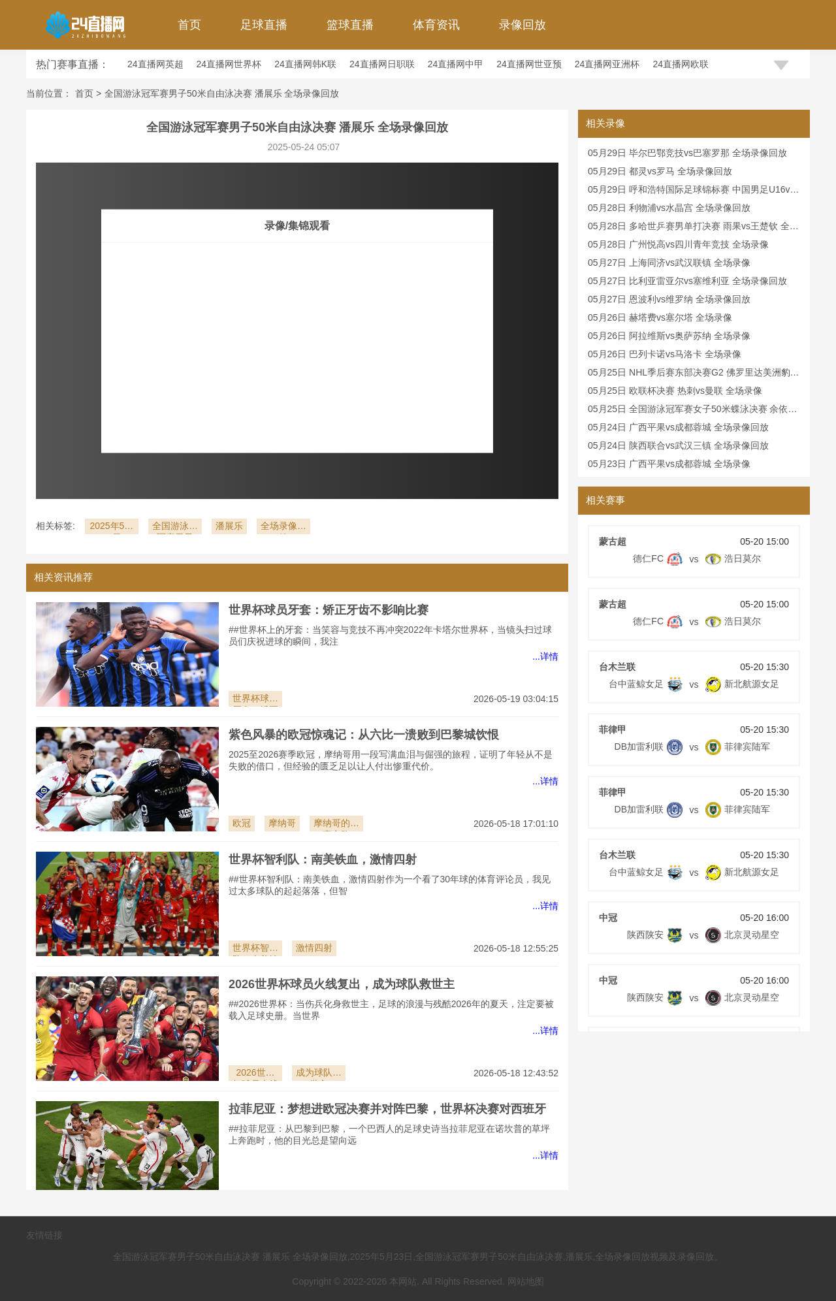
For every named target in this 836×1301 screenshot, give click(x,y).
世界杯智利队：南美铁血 (255, 949)
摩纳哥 (282, 823)
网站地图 (525, 1281)
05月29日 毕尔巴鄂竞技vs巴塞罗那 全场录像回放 (687, 153)
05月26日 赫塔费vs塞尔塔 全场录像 (660, 317)
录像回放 (522, 24)
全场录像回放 (283, 527)
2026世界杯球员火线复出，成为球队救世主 (342, 984)
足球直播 (263, 24)
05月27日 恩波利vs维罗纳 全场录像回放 (669, 299)
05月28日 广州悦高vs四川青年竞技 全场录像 (678, 244)
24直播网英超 (155, 64)
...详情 (545, 656)
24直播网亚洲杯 (607, 64)
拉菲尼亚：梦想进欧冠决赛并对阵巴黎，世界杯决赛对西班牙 (387, 1109)
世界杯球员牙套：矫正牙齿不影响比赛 (328, 610)
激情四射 (314, 947)
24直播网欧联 (680, 64)
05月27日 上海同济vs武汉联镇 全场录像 (669, 262)
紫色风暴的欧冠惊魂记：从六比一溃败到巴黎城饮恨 (364, 734)
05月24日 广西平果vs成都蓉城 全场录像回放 (678, 427)
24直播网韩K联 (305, 64)
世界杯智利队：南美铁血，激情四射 (323, 859)
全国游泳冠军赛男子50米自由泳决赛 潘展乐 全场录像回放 (221, 93)
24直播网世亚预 (529, 64)
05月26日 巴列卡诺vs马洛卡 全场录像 (664, 354)
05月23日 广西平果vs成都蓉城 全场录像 (669, 463)
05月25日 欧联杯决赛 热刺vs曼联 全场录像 (675, 390)
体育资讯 (436, 24)
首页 (189, 24)
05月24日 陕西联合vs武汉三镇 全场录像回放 (678, 445)
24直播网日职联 (382, 64)
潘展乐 (229, 526)
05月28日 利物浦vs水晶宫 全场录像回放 (669, 207)
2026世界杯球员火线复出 (255, 1074)
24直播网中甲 (456, 64)
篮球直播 (350, 24)
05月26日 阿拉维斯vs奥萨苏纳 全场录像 (669, 335)
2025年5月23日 (111, 527)
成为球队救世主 (319, 1074)
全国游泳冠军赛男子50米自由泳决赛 (175, 527)
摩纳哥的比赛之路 (336, 824)
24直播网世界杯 (229, 64)
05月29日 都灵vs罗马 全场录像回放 (660, 171)
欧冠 (242, 823)
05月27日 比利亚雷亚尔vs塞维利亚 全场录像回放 (687, 281)
